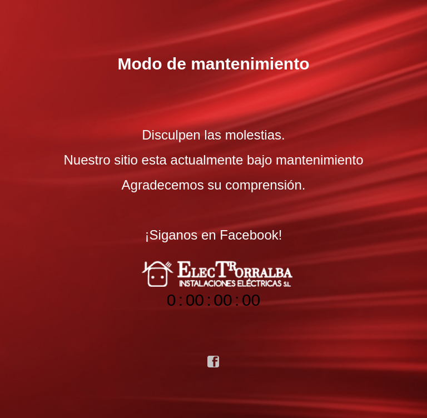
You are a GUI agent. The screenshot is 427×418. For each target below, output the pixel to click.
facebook (213, 362)
